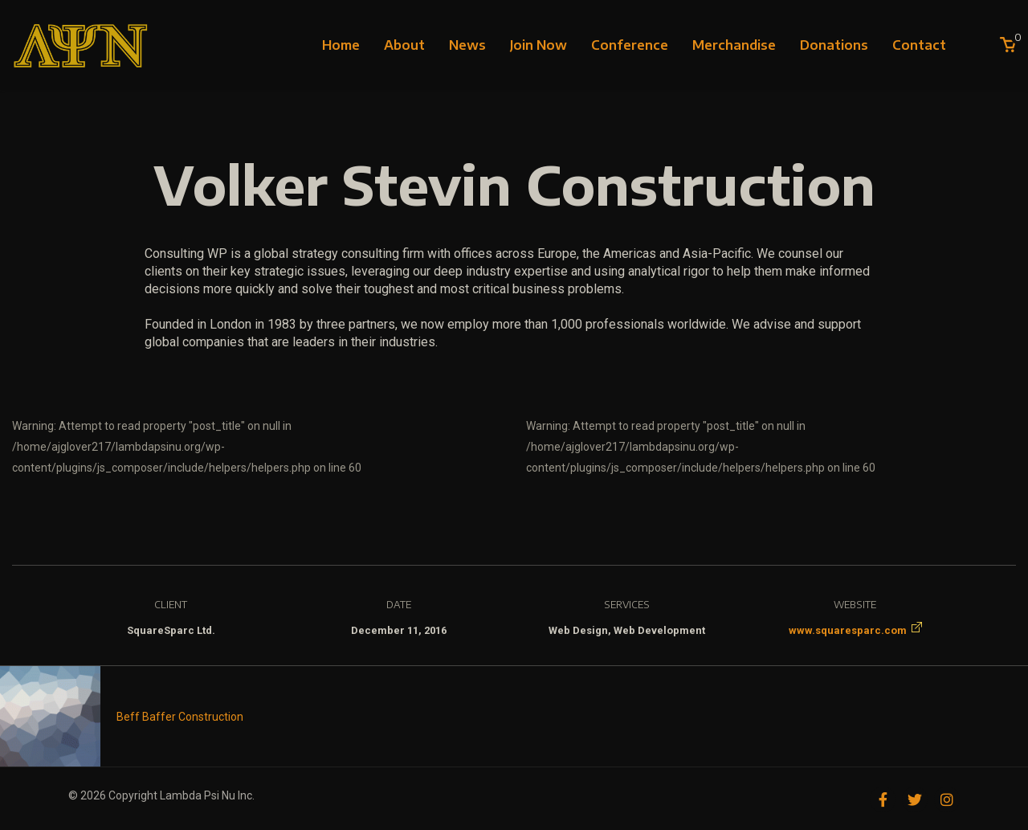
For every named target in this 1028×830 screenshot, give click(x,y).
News (467, 45)
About (404, 45)
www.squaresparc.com (848, 630)
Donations (834, 45)
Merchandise (734, 45)
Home (341, 45)
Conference (629, 45)
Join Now (538, 45)
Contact (919, 45)
